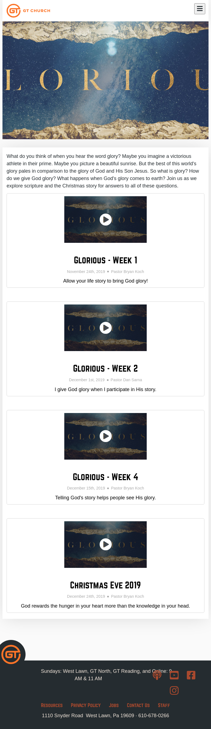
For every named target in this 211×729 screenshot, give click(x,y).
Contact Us (138, 705)
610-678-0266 (153, 715)
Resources (52, 705)
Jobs (114, 705)
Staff (164, 705)
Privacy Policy (86, 705)
